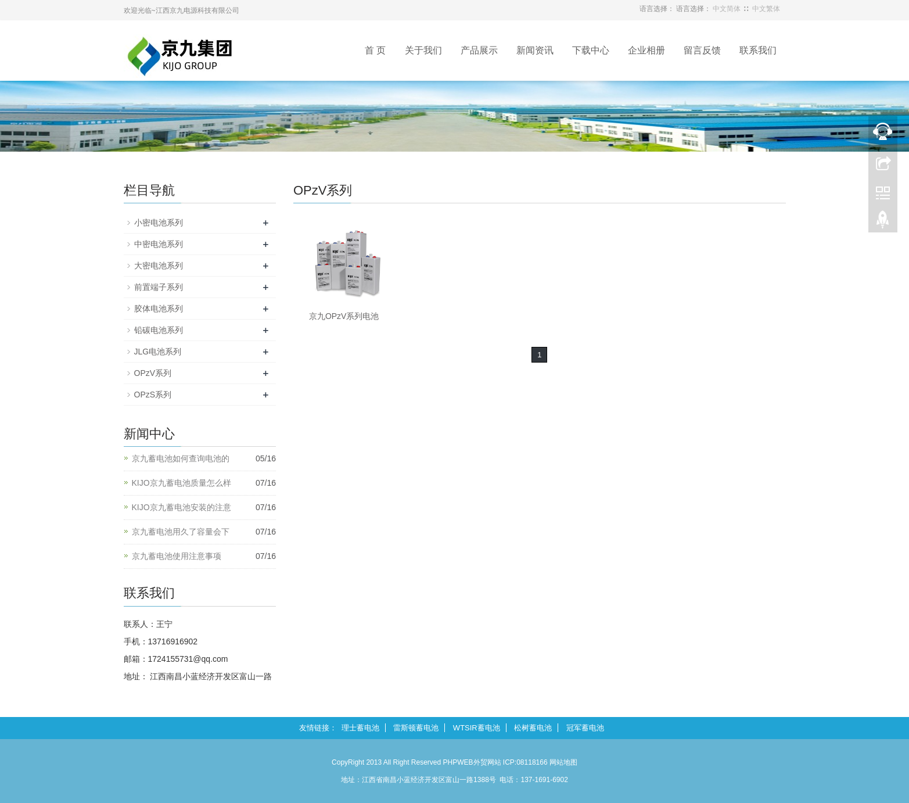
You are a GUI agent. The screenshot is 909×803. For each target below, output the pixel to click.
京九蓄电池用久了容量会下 (180, 531)
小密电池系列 (158, 222)
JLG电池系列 (158, 351)
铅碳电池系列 (158, 330)
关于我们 (423, 50)
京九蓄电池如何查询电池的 (180, 458)
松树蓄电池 (533, 727)
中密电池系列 (158, 244)
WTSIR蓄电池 (476, 727)
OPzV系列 (153, 373)
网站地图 (563, 762)
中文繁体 (766, 9)
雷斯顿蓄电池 (416, 727)
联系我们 (758, 50)
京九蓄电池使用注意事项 (176, 556)
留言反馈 (702, 50)
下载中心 (590, 50)
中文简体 (727, 9)
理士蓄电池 (360, 727)
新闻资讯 (535, 50)
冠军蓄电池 (585, 727)
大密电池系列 (158, 265)
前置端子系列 (158, 287)
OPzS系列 (153, 394)
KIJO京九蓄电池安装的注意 (181, 507)
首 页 (375, 50)
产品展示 (479, 50)
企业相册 (646, 50)
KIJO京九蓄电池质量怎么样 (181, 482)
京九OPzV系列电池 (344, 316)
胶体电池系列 (158, 308)
